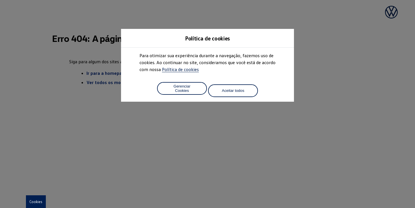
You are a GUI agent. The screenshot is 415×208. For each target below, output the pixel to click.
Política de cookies (180, 69)
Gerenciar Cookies (181, 88)
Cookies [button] (35, 201)
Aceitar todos (233, 90)
